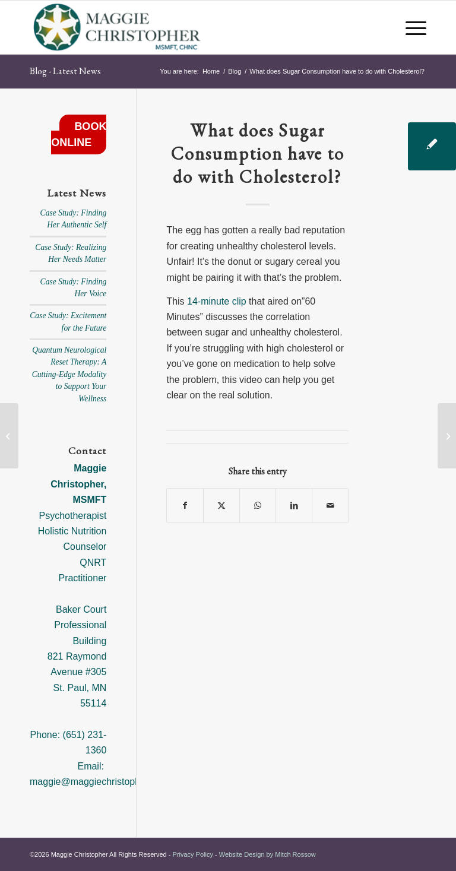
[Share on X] (221, 505)
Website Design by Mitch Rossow (267, 854)
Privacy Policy (192, 854)
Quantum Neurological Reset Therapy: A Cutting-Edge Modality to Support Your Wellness (69, 374)
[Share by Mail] (330, 505)
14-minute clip (216, 301)
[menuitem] (410, 27)
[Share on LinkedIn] (294, 505)
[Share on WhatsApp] (258, 505)
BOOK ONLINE (78, 134)
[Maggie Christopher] (118, 27)
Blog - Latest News (65, 71)
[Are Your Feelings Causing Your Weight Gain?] (9, 435)
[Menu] (410, 27)
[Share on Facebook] (185, 505)
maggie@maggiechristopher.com (99, 782)
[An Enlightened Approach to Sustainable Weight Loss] (447, 435)
